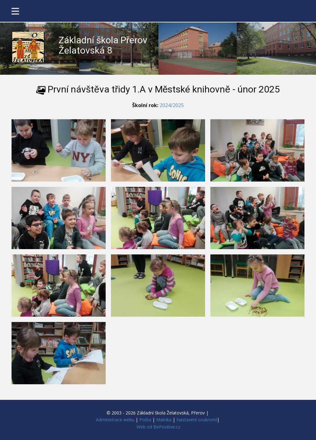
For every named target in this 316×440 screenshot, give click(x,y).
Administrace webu (115, 420)
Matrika (163, 420)
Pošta (145, 420)
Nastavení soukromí (196, 420)
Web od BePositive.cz (158, 427)
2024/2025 (172, 105)
